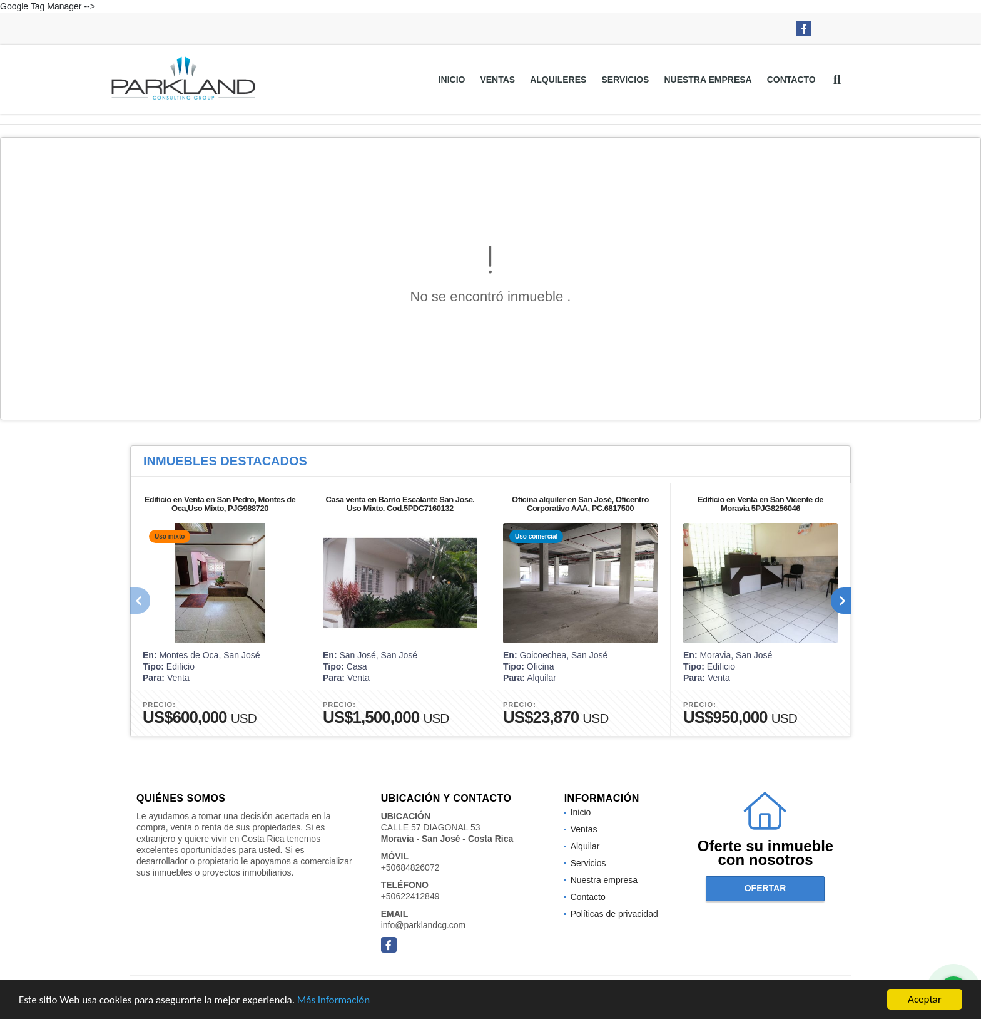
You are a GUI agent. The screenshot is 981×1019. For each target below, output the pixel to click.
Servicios (625, 80)
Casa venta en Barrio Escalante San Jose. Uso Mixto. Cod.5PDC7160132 (400, 504)
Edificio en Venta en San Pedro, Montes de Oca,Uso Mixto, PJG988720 (220, 504)
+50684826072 (410, 867)
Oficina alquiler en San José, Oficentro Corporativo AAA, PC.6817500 (580, 504)
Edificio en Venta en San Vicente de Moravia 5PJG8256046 (760, 504)
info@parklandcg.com (423, 925)
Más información (333, 1000)
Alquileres (558, 80)
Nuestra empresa (707, 80)
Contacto (791, 80)
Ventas (497, 80)
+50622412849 (410, 896)
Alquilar (585, 846)
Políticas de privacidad (614, 914)
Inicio (452, 80)
